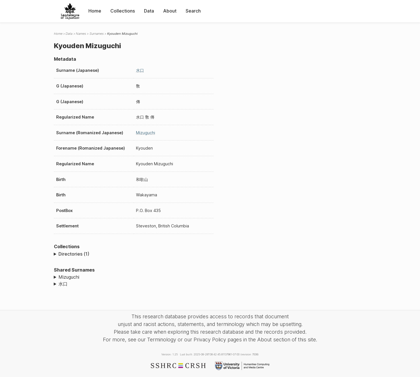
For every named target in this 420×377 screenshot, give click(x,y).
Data (149, 11)
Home (94, 11)
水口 (140, 70)
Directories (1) (73, 254)
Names (81, 34)
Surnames (97, 34)
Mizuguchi (145, 132)
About (169, 11)
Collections (122, 11)
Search (193, 11)
